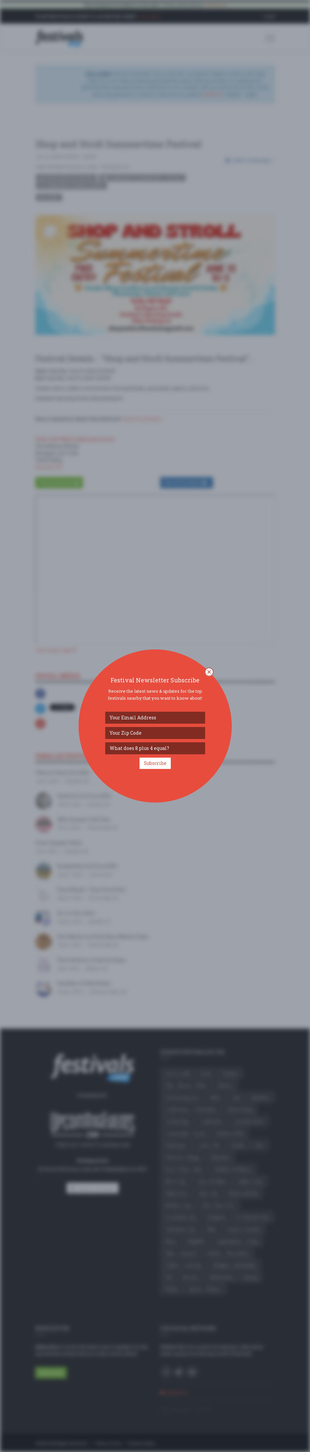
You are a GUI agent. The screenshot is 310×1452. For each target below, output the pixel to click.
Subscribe (155, 763)
